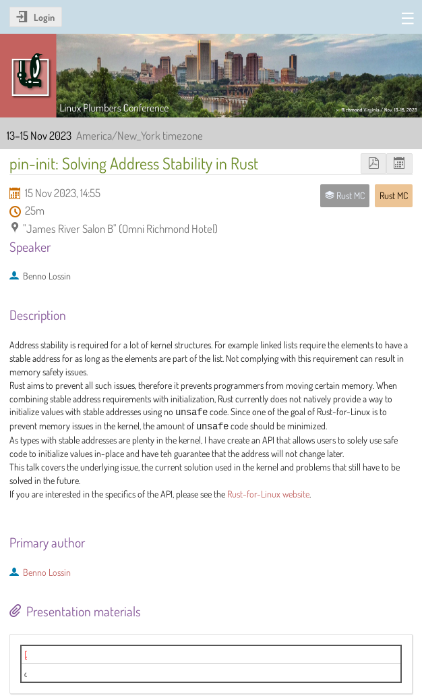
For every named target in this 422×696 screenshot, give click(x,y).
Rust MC (394, 195)
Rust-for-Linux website (268, 494)
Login (44, 17)
